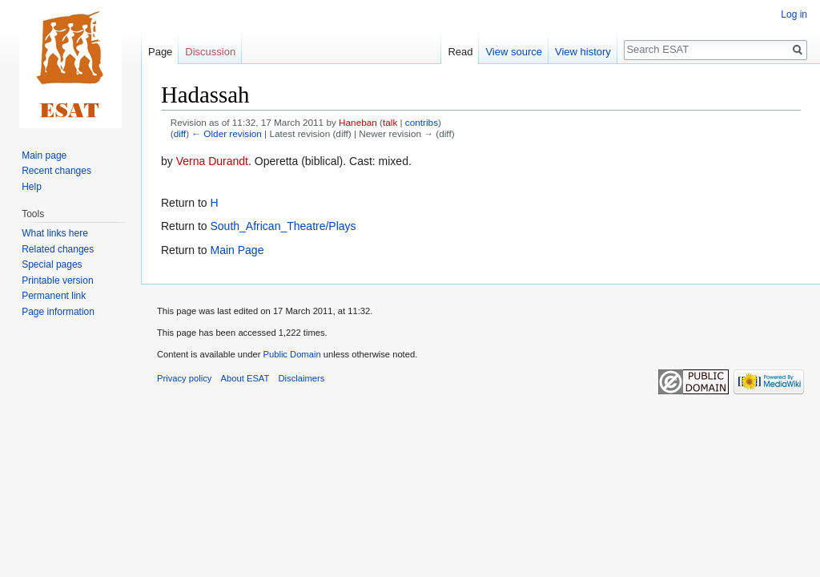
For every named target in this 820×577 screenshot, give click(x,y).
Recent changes (56, 170)
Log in (794, 14)
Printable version (57, 280)
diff (180, 133)
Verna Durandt (212, 161)
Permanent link (54, 295)
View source (513, 52)
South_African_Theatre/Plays (283, 226)
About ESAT (245, 378)
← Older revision (226, 133)
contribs (421, 122)
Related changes (58, 249)
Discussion (210, 52)
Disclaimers (302, 378)
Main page (44, 155)
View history (583, 52)
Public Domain (291, 354)
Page (160, 52)
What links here (55, 233)
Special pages (52, 264)
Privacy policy (184, 378)
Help (32, 186)
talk (390, 122)
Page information (58, 311)
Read (460, 52)
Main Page (236, 250)
